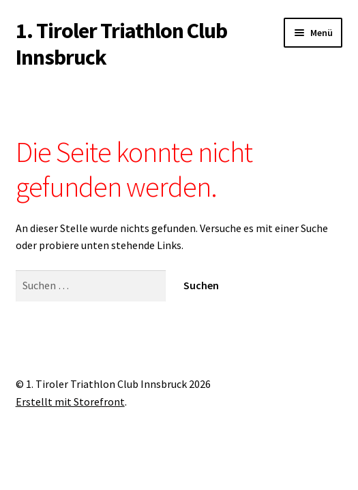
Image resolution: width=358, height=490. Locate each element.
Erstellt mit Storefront (70, 401)
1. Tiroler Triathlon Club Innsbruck (121, 44)
